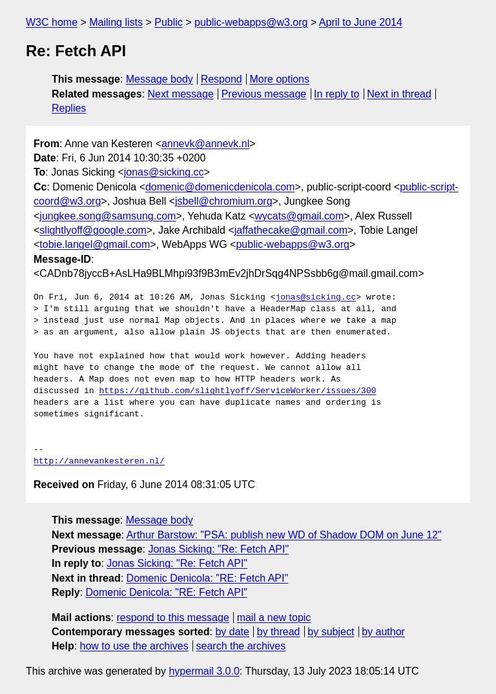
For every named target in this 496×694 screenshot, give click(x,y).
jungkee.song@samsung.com (107, 215)
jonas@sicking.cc (164, 172)
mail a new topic (274, 617)
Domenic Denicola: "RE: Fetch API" (208, 578)
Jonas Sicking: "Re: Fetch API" (218, 549)
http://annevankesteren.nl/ (99, 461)
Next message (181, 93)
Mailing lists (116, 22)
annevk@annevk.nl (205, 143)
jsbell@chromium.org (224, 201)
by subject (330, 631)
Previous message (264, 93)
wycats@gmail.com (299, 215)
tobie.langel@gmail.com (94, 244)
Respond (221, 79)
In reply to (336, 93)
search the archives (241, 645)
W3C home (52, 22)
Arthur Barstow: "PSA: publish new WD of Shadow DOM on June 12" (284, 534)
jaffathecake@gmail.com (290, 230)
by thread (278, 631)
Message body (159, 79)
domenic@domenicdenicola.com (219, 186)
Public (168, 22)
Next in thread (399, 93)
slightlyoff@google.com (92, 230)
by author (383, 631)
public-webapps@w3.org (250, 22)
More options (280, 79)
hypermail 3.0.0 (204, 671)
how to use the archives (134, 645)
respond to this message (172, 617)
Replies (69, 108)
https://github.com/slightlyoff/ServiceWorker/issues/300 (237, 391)
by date (232, 631)
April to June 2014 (360, 22)
